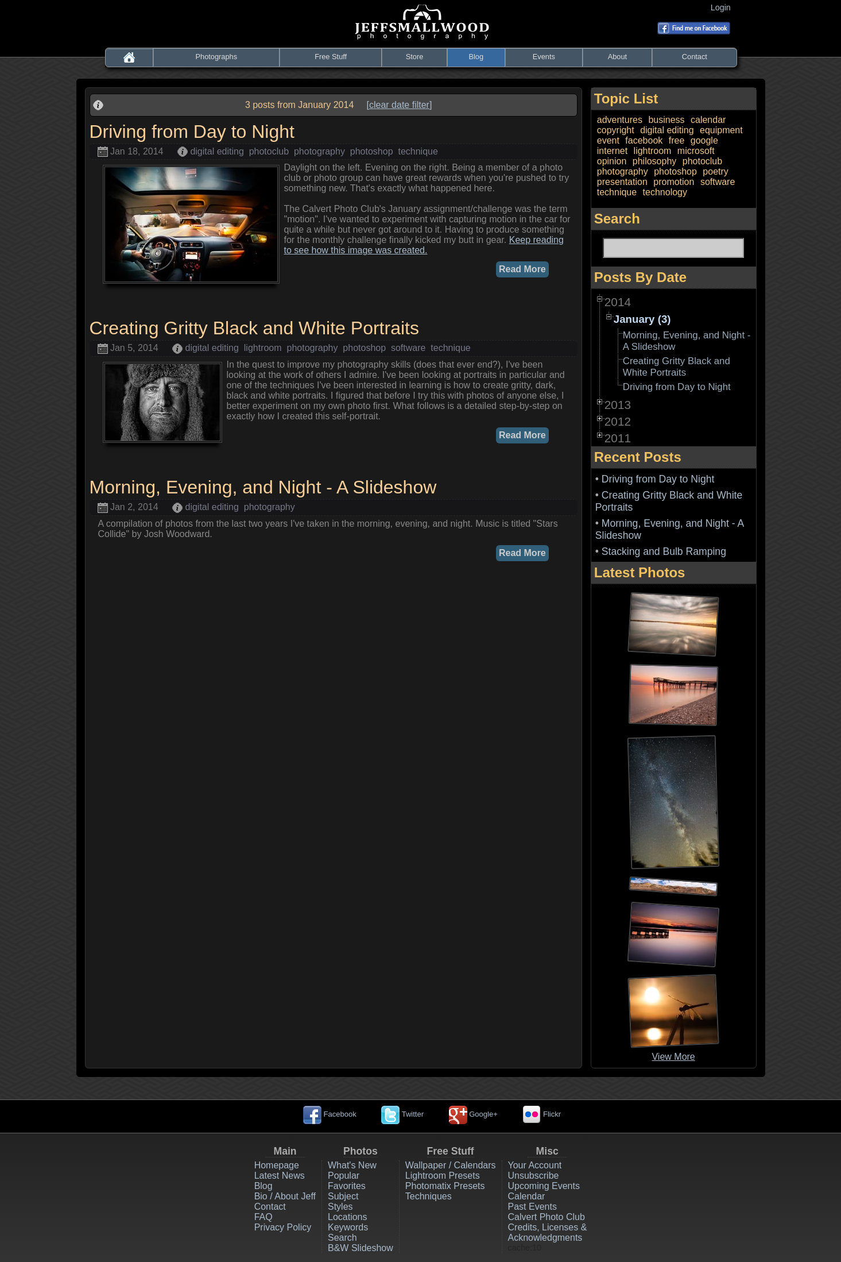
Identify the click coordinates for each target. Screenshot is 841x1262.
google (704, 140)
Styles (340, 1206)
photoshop (371, 151)
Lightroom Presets (442, 1175)
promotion (673, 182)
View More (673, 1057)
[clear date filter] (399, 105)
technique (417, 151)
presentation (622, 182)
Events (544, 56)
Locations (347, 1217)
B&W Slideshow (360, 1248)
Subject (343, 1196)
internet (612, 151)
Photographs (217, 56)
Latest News (279, 1175)
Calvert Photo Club (546, 1217)
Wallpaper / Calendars (450, 1165)
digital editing (216, 151)
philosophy (655, 161)
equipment (721, 130)
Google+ (473, 1114)
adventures (619, 120)
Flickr (541, 1114)
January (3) (642, 319)
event (608, 140)
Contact (694, 56)
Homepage (276, 1165)
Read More (522, 269)
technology (665, 192)
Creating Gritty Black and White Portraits (676, 367)
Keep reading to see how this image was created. (424, 245)
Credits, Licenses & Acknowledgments (547, 1232)
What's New (352, 1165)
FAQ (263, 1217)
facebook (643, 140)
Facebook (329, 1114)
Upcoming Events (544, 1186)
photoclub (269, 151)
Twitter (402, 1114)
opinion (612, 161)
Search (342, 1237)
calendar (708, 120)
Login (723, 7)
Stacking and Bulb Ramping (664, 551)
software (408, 348)
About (617, 56)
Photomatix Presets (445, 1186)
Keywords (348, 1227)
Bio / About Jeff (285, 1196)
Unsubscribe (533, 1175)
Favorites (347, 1186)
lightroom (263, 348)
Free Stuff (331, 56)
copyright (615, 130)
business (666, 120)
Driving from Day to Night (677, 386)
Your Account (535, 1165)
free (677, 140)
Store (415, 56)
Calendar (526, 1196)
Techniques (428, 1196)
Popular (343, 1175)
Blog (475, 56)
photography (319, 151)
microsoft (696, 151)
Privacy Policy (283, 1227)
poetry (715, 171)
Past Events (532, 1206)
